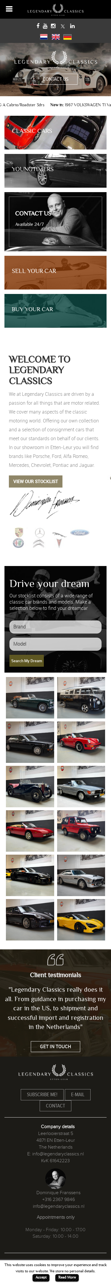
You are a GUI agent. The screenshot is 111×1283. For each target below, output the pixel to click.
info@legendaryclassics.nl (58, 1154)
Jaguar (86, 465)
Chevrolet (41, 465)
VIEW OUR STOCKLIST (35, 481)
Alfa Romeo (75, 456)
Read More (67, 1277)
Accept (41, 1277)
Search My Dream (26, 660)
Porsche (41, 456)
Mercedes (19, 465)
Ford (56, 456)
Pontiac (61, 465)
